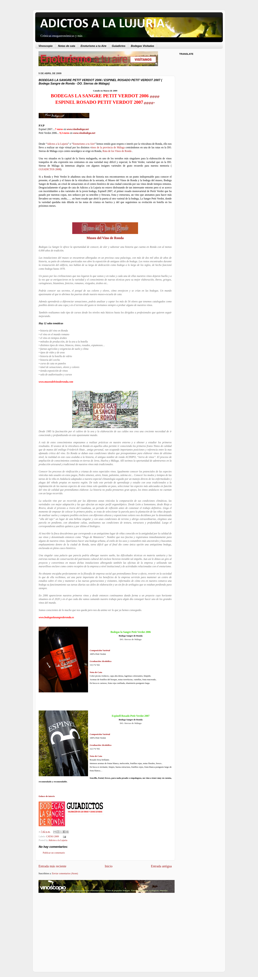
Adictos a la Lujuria (57, 143)
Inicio (108, 866)
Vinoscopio (46, 46)
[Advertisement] (66, 922)
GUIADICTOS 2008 (49, 169)
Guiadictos (118, 46)
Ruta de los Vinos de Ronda (117, 151)
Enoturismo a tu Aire (93, 46)
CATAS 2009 (52, 836)
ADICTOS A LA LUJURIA (102, 24)
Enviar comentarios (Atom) (65, 873)
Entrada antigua (161, 866)
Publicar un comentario (54, 852)
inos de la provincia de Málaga (108, 147)
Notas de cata (66, 46)
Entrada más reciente (52, 866)
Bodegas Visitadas (142, 46)
